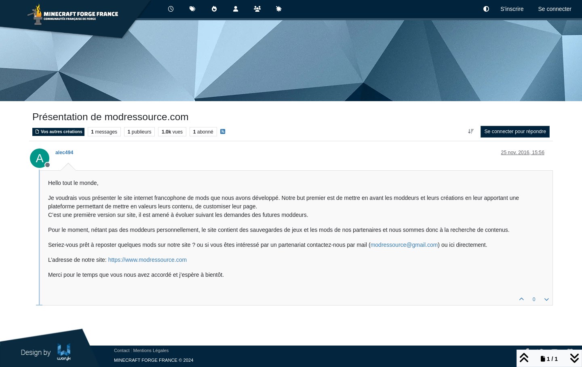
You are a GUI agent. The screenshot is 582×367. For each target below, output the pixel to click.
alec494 (64, 152)
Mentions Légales (151, 350)
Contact (122, 350)
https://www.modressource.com (147, 260)
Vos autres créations (58, 131)
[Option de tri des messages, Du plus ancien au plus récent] (470, 131)
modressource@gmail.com (404, 245)
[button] (486, 9)
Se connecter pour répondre (515, 131)
